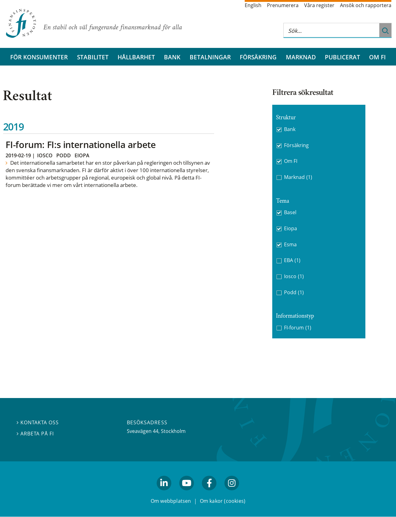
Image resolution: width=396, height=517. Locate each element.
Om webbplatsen (171, 501)
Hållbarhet (136, 57)
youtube (186, 493)
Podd (63, 155)
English (253, 5)
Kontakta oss (38, 422)
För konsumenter (39, 57)
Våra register (319, 5)
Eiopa (82, 155)
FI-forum (297, 327)
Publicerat (342, 57)
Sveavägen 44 (142, 431)
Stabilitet (93, 57)
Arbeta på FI (35, 433)
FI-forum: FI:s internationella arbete (81, 144)
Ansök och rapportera (365, 5)
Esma (290, 244)
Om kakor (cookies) (222, 501)
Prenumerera (283, 5)
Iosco (45, 155)
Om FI (377, 57)
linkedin (164, 493)
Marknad (301, 57)
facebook (209, 493)
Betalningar (210, 57)
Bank (172, 57)
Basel (290, 212)
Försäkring (258, 57)
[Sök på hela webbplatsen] (331, 30)
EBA (292, 260)
